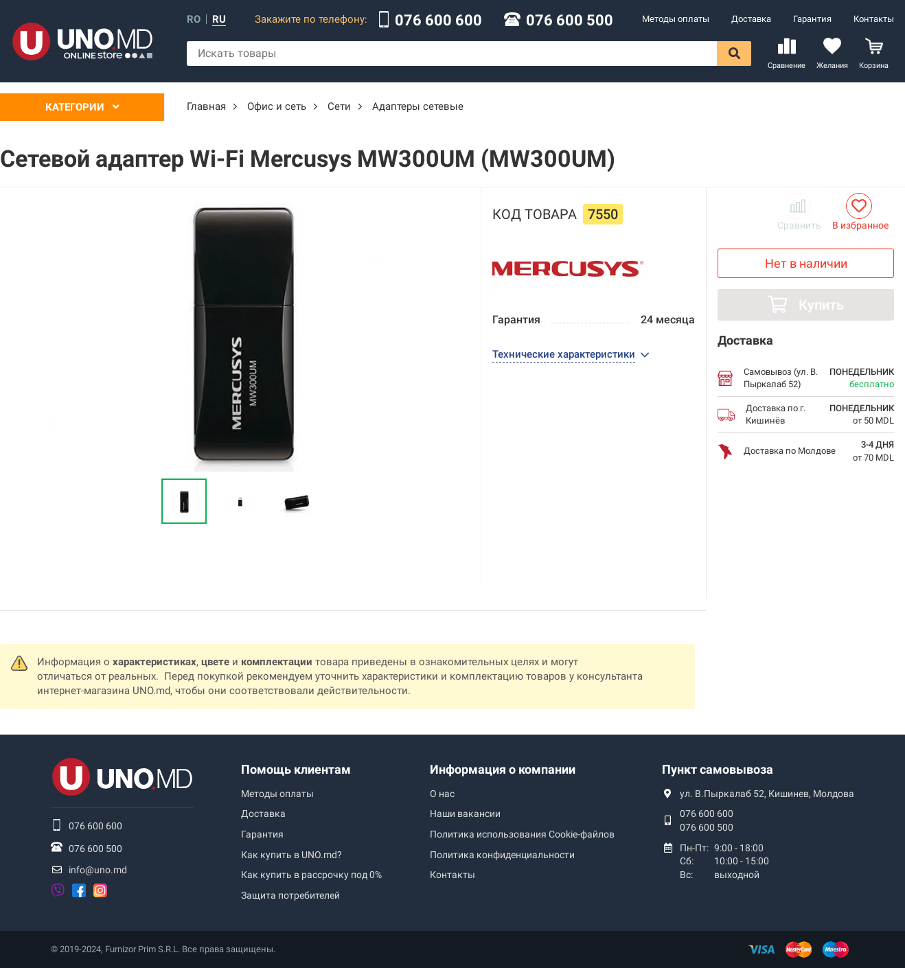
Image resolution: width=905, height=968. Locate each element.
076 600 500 (569, 20)
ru (219, 19)
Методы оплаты (675, 19)
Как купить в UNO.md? (291, 854)
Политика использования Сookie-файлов (522, 834)
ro (194, 19)
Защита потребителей (290, 895)
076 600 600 (438, 20)
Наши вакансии (465, 813)
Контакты (874, 19)
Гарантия (812, 19)
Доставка (751, 19)
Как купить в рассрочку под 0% (311, 874)
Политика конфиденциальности (502, 854)
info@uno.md (98, 869)
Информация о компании (502, 769)
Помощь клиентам (296, 769)
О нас (442, 793)
